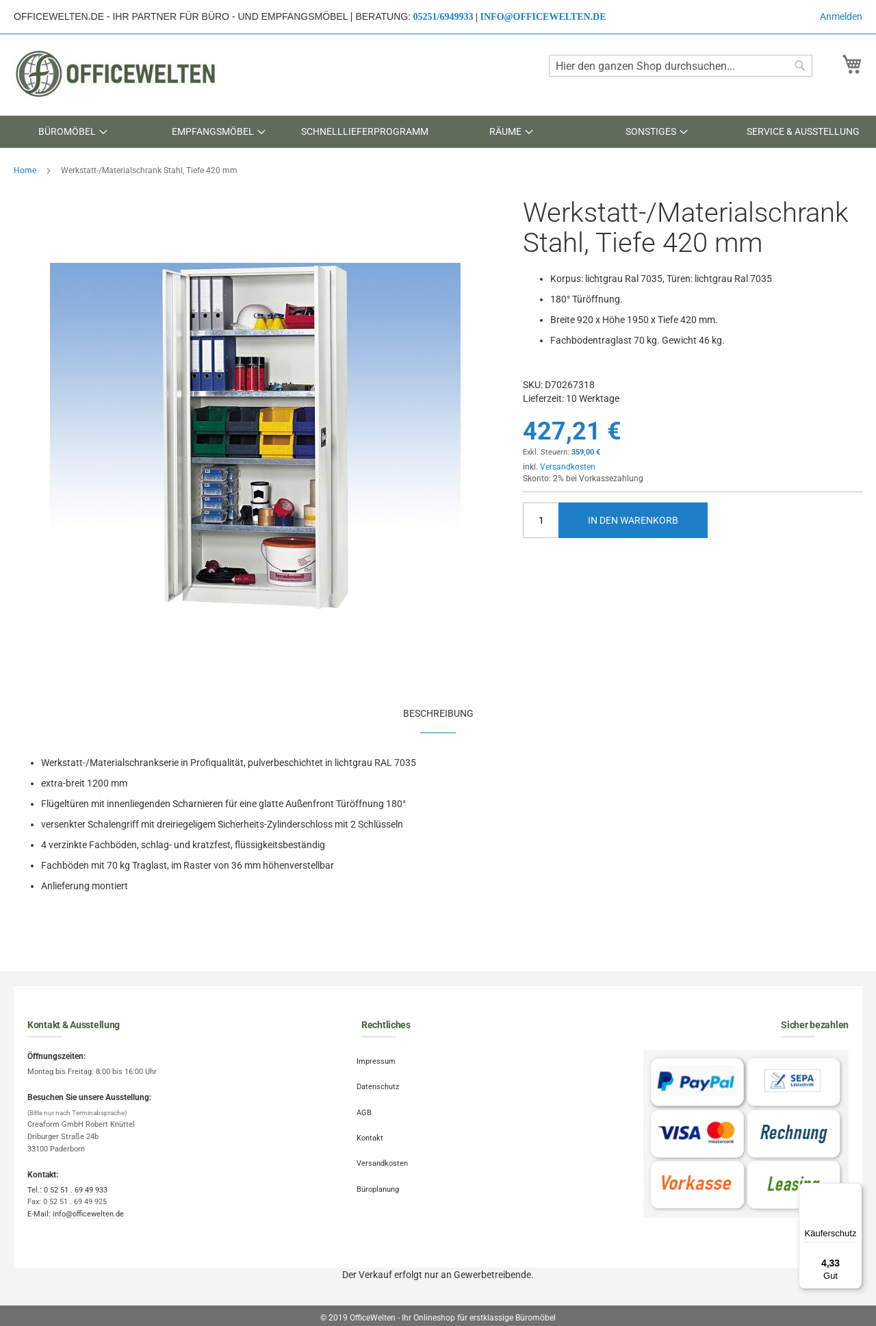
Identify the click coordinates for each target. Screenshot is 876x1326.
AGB (368, 1101)
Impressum (380, 1058)
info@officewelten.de (543, 17)
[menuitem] (73, 132)
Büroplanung (382, 1164)
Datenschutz (382, 1079)
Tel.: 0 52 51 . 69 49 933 (67, 1190)
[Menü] (854, 1191)
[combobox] (680, 66)
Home (25, 170)
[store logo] (116, 74)
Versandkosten (567, 467)
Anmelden (841, 16)
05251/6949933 (443, 17)
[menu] (438, 132)
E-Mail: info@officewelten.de (75, 1214)
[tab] (438, 712)
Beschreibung (438, 713)
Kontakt (374, 1122)
